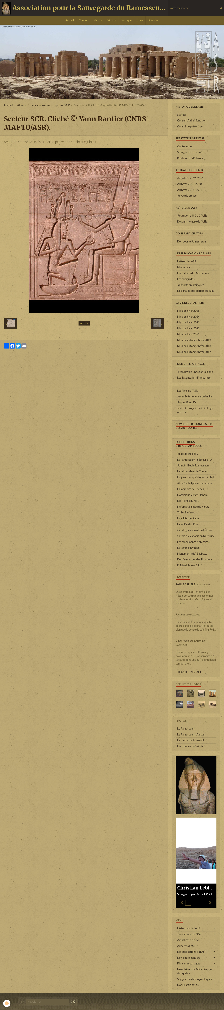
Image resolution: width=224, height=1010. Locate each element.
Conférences (185, 146)
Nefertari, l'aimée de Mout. (193, 506)
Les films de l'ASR (187, 390)
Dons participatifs (188, 985)
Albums (21, 105)
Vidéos (111, 20)
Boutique (126, 20)
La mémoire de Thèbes (190, 489)
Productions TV (186, 402)
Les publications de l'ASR (191, 951)
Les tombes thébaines (190, 746)
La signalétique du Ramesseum (195, 290)
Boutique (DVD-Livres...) (191, 158)
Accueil (69, 20)
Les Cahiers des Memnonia (193, 273)
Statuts (181, 114)
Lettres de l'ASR (186, 261)
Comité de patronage (189, 126)
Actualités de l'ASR (188, 940)
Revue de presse (187, 195)
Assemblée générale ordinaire (194, 396)
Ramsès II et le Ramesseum (193, 465)
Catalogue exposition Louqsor (195, 530)
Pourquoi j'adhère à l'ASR (192, 215)
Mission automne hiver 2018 (194, 346)
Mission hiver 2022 (188, 328)
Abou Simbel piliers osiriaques (194, 483)
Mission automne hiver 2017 (194, 352)
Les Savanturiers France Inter (194, 377)
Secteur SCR (62, 105)
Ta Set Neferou (186, 512)
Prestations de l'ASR (189, 934)
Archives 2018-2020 (189, 184)
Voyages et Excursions (190, 152)
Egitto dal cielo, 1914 (189, 565)
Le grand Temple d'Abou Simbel (195, 477)
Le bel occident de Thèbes (192, 471)
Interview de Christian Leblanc (195, 371)
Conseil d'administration (191, 120)
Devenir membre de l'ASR (192, 221)
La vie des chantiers (188, 957)
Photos (98, 20)
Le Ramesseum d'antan (191, 734)
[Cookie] (6, 1003)
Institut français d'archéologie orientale (195, 410)
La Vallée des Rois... (188, 524)
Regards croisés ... (187, 453)
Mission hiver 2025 (188, 310)
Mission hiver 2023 (188, 322)
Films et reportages (188, 963)
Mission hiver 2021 (188, 334)
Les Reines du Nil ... (188, 500)
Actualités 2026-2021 (190, 178)
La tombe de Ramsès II (190, 740)
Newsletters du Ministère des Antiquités (194, 971)
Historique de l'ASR (188, 928)
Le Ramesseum (40, 105)
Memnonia (183, 267)
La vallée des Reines (189, 518)
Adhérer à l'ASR (186, 946)
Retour (84, 323)
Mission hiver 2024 (188, 316)
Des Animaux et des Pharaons (194, 559)
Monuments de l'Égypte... (192, 553)
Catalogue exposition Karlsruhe (196, 536)
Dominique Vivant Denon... (192, 495)
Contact (84, 20)
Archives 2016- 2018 (189, 189)
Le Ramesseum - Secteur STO (194, 459)
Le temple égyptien (188, 547)
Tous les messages (190, 672)
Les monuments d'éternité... (193, 542)
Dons (140, 20)
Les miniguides (186, 279)
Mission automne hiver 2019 (194, 340)
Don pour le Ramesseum (191, 241)
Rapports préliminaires (190, 285)
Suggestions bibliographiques (194, 979)
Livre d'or (153, 20)
